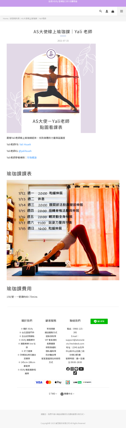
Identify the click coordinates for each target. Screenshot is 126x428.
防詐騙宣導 (51, 354)
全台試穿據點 (28, 336)
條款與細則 (51, 347)
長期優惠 (51, 343)
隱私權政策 (51, 351)
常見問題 (51, 328)
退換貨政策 (51, 336)
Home (5, 18)
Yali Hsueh (25, 144)
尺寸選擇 (28, 351)
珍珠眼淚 (32, 157)
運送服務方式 (51, 332)
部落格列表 (15, 18)
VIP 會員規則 (51, 339)
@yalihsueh (25, 151)
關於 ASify (28, 328)
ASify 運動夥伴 (28, 339)
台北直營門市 (28, 332)
